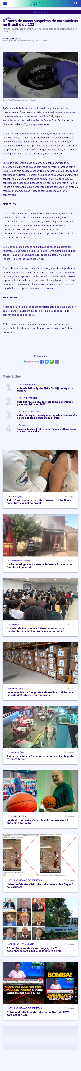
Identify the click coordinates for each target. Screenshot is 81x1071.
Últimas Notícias (40, 12)
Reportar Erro (40, 356)
